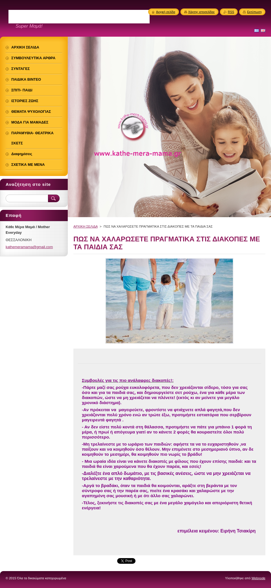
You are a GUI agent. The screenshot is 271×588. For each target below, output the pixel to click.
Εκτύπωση (254, 12)
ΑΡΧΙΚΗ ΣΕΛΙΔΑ (85, 226)
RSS (231, 12)
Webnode (258, 578)
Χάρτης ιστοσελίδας (201, 12)
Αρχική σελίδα (165, 12)
